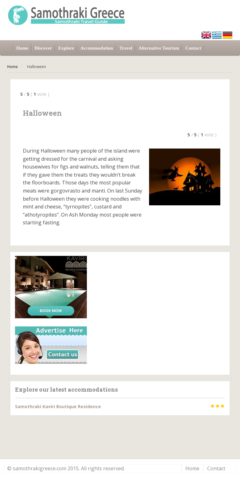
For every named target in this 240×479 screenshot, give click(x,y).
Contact (216, 468)
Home (12, 66)
